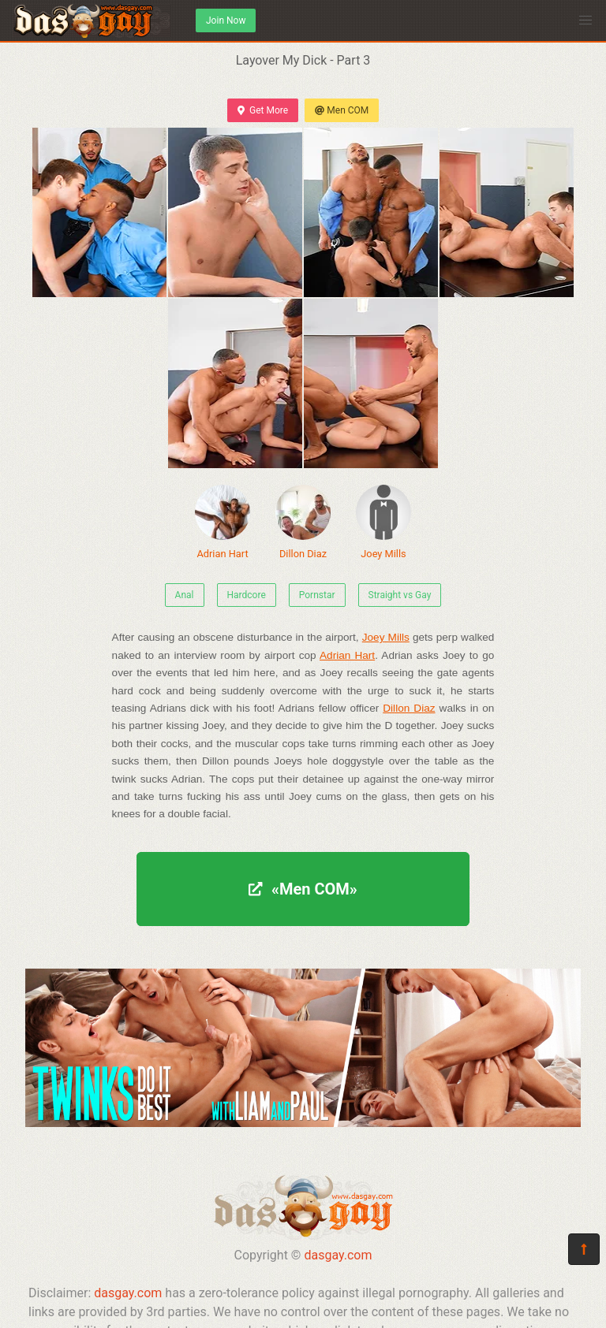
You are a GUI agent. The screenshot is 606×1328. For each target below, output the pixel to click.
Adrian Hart (222, 522)
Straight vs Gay (400, 595)
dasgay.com (338, 1255)
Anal (184, 595)
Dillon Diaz (303, 522)
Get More (263, 110)
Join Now (225, 20)
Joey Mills (383, 522)
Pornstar (317, 595)
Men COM (341, 110)
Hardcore (246, 595)
